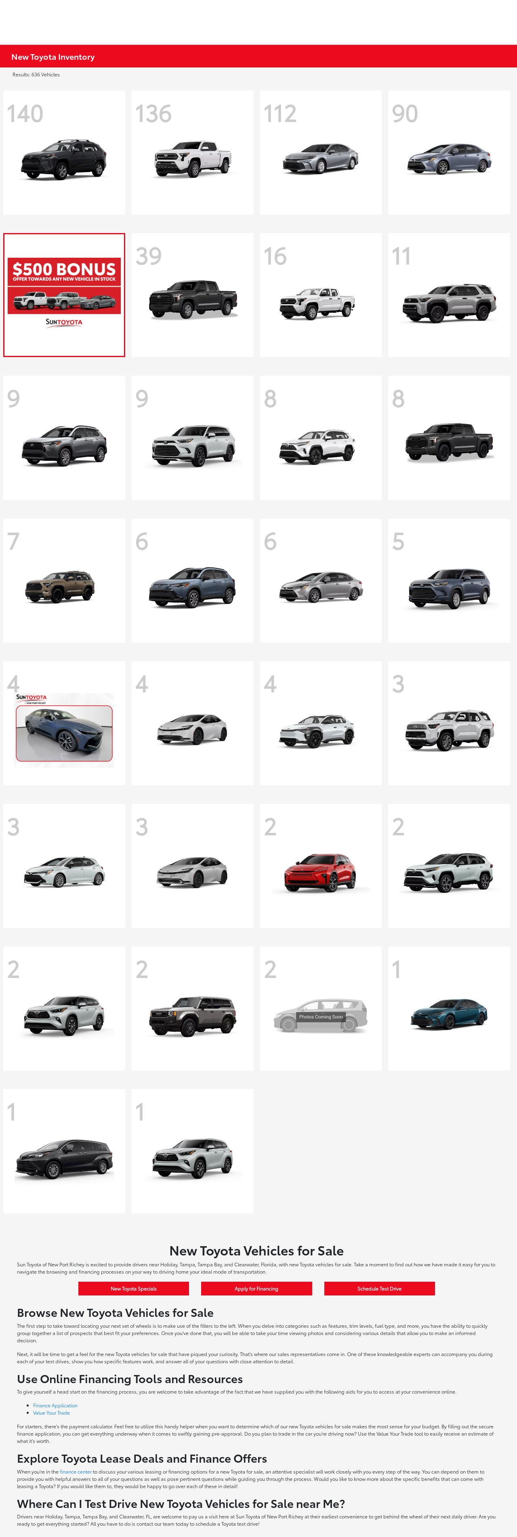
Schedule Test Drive (379, 1288)
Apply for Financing (256, 1288)
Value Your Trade (51, 1412)
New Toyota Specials (134, 1288)
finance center (76, 1471)
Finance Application (55, 1405)
